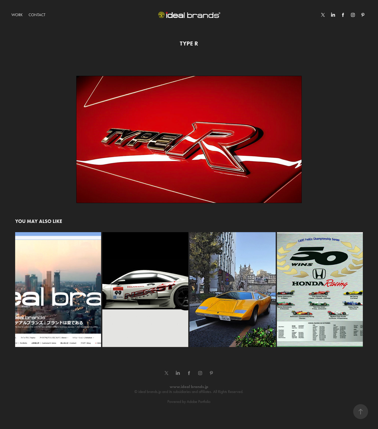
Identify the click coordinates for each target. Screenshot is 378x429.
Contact (37, 14)
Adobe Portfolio (198, 401)
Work (17, 14)
